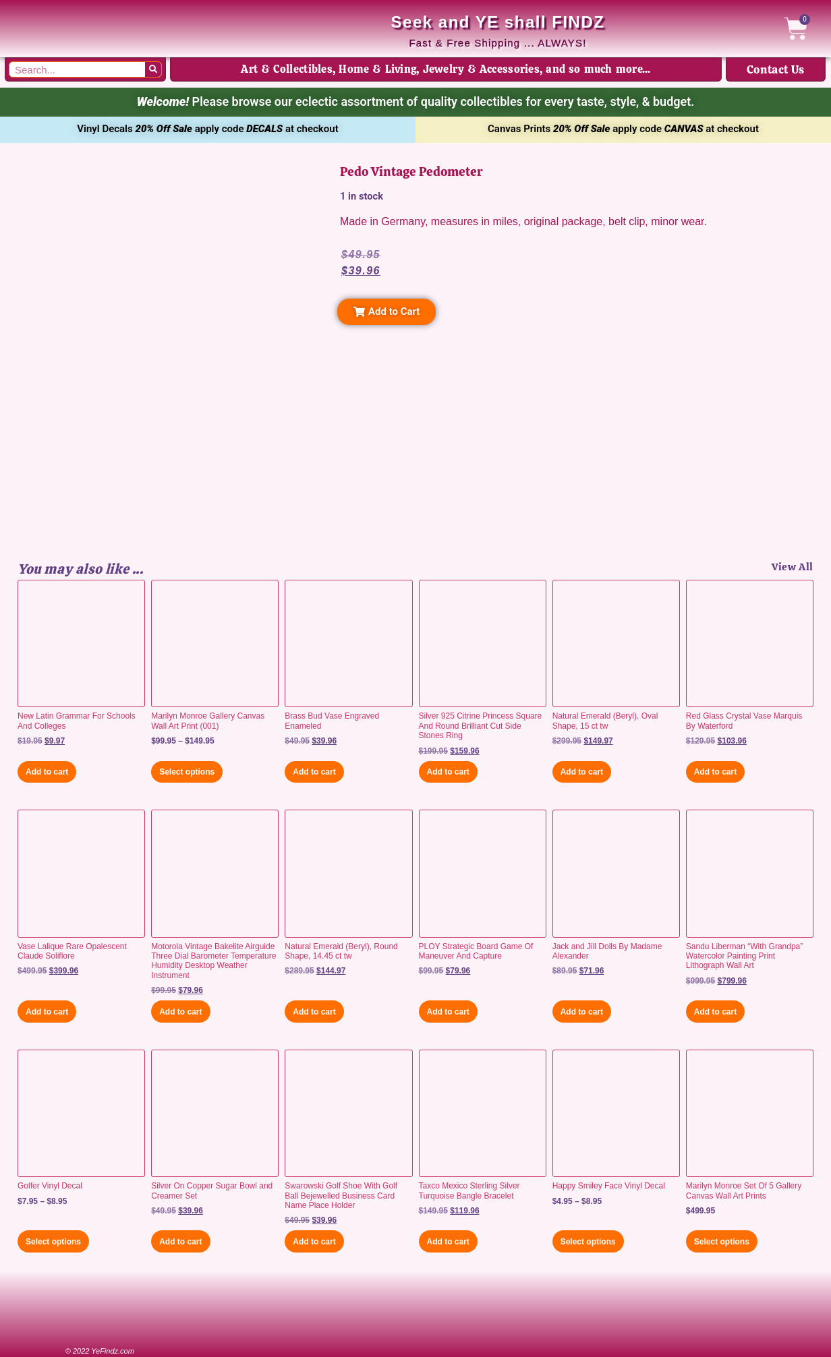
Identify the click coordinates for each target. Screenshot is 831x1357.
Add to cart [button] (47, 772)
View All (792, 567)
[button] (386, 312)
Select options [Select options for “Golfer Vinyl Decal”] (53, 1241)
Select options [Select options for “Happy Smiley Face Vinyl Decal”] (588, 1241)
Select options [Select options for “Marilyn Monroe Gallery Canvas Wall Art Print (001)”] (186, 772)
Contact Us (776, 69)
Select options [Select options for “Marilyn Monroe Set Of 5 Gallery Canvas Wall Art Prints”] (721, 1241)
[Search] (153, 69)
